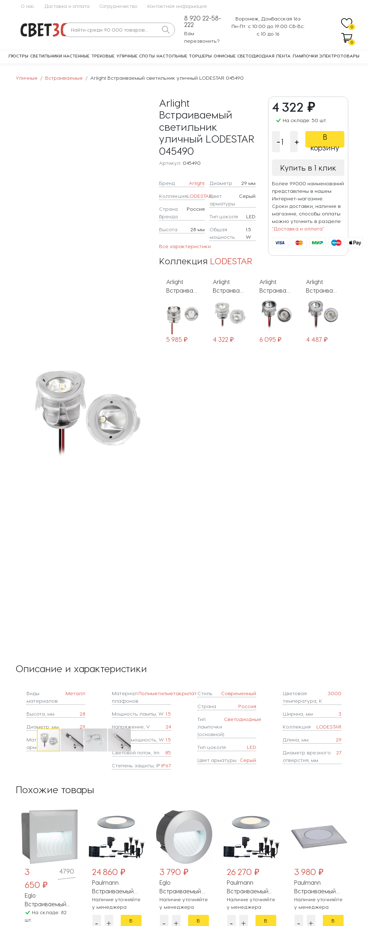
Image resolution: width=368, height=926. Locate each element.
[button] (145, 412)
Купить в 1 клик (308, 167)
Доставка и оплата (67, 6)
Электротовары (339, 55)
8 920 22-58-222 (202, 21)
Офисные (225, 55)
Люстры (18, 55)
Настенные (76, 55)
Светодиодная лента (264, 55)
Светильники (46, 55)
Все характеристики (185, 246)
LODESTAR (199, 196)
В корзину (324, 140)
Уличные (127, 55)
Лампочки (305, 55)
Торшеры (200, 55)
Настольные (172, 55)
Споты (147, 55)
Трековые (103, 55)
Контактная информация (177, 6)
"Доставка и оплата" (298, 228)
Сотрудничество (118, 6)
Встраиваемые (64, 78)
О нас (27, 6)
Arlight (197, 183)
